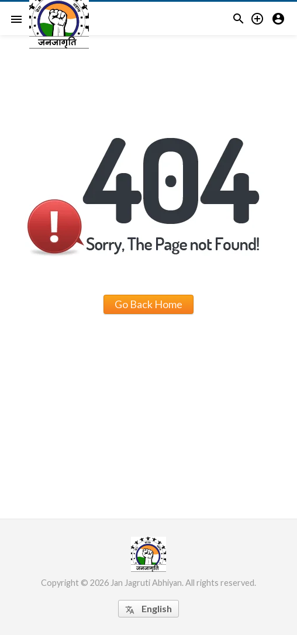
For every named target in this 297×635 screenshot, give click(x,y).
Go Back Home (148, 304)
